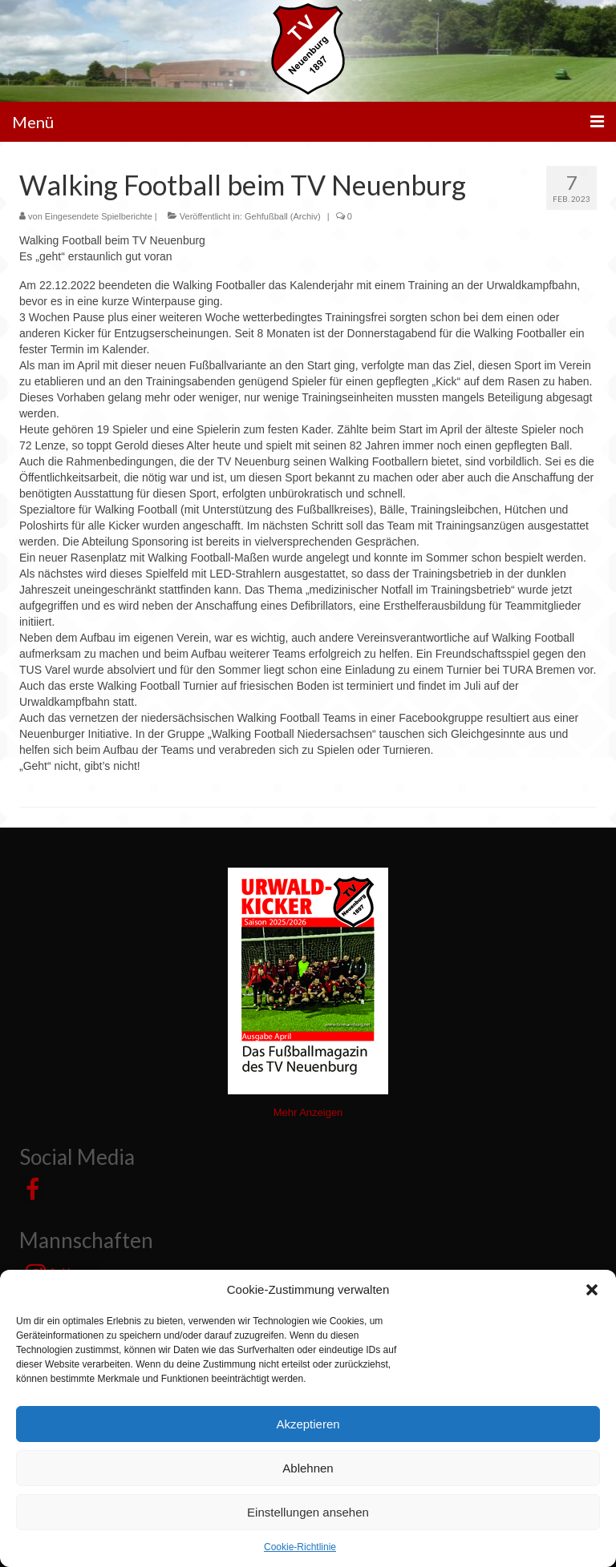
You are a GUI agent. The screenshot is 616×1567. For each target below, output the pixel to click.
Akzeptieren (307, 1424)
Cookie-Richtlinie (300, 1547)
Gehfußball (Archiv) (283, 216)
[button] (592, 1290)
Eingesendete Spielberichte (98, 216)
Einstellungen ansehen (308, 1512)
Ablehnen (307, 1468)
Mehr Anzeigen (308, 1112)
